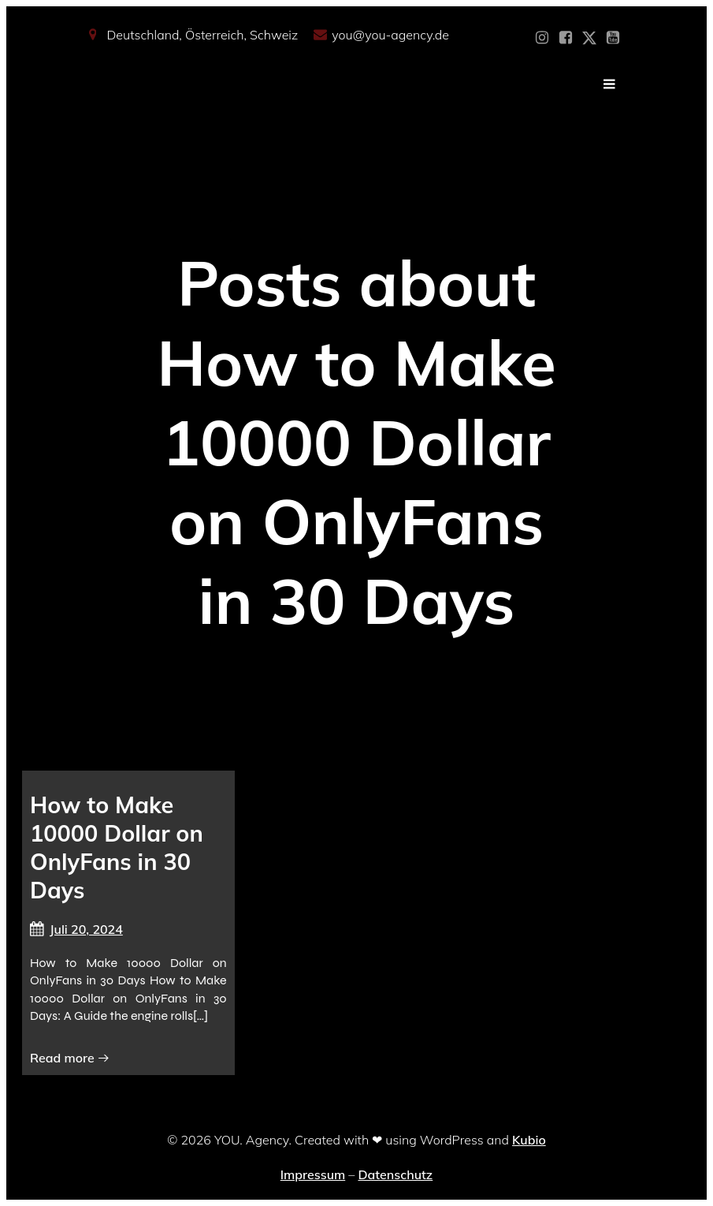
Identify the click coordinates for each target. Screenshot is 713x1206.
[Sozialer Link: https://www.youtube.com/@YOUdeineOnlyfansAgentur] (613, 38)
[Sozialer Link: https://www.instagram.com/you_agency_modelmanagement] (542, 38)
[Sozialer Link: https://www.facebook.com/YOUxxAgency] (565, 38)
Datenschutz (395, 1174)
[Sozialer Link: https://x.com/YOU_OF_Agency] (589, 38)
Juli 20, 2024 (76, 929)
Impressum (312, 1174)
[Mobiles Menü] (610, 84)
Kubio (529, 1140)
